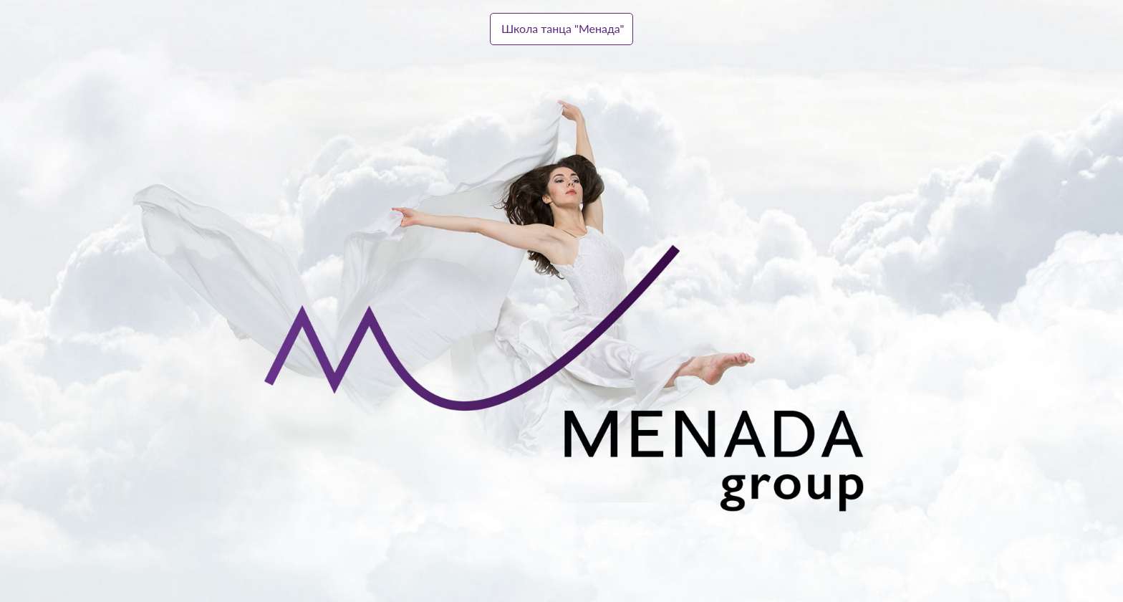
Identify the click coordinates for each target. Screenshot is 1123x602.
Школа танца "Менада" (563, 28)
